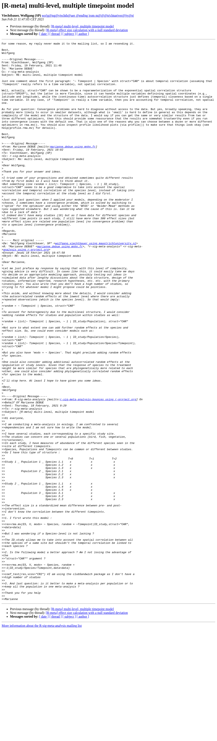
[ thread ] (55, 34)
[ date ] (44, 34)
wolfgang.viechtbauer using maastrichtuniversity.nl (95, 284)
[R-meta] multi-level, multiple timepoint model (82, 26)
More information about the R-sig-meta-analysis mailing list (42, 737)
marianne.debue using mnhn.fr (73, 168)
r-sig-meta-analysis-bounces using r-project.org (98, 471)
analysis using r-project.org (26, 291)
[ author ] (83, 34)
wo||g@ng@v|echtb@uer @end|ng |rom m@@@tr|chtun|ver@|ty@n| (88, 15)
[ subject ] (69, 34)
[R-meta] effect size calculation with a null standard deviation (87, 30)
